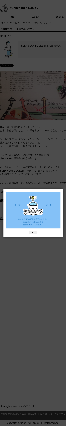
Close (33, 232)
